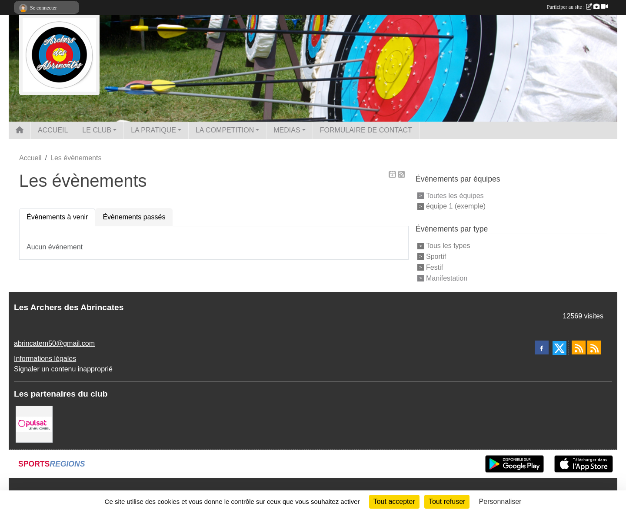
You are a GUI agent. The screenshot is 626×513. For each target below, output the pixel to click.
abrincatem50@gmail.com (54, 343)
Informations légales (45, 358)
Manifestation (446, 277)
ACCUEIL (53, 130)
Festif (434, 267)
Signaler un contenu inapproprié (63, 369)
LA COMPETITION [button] (225, 130)
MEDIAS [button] (286, 130)
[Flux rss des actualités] (579, 347)
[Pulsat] (34, 423)
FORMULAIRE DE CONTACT (366, 130)
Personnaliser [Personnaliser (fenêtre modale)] (500, 501)
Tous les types (448, 245)
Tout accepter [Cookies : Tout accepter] (394, 501)
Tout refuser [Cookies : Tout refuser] (447, 501)
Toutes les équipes (455, 195)
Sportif (436, 256)
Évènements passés (134, 217)
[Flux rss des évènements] (594, 347)
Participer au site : (577, 7)
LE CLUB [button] (96, 130)
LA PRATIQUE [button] (153, 130)
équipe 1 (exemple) (456, 206)
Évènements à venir (57, 217)
